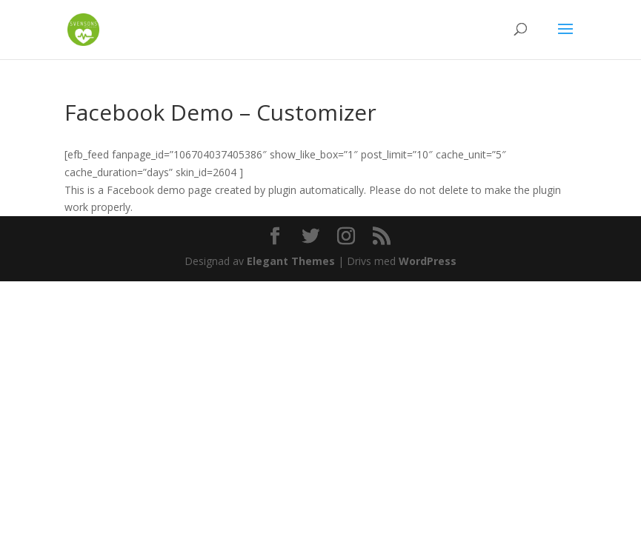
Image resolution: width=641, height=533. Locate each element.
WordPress (427, 261)
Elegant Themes (291, 261)
